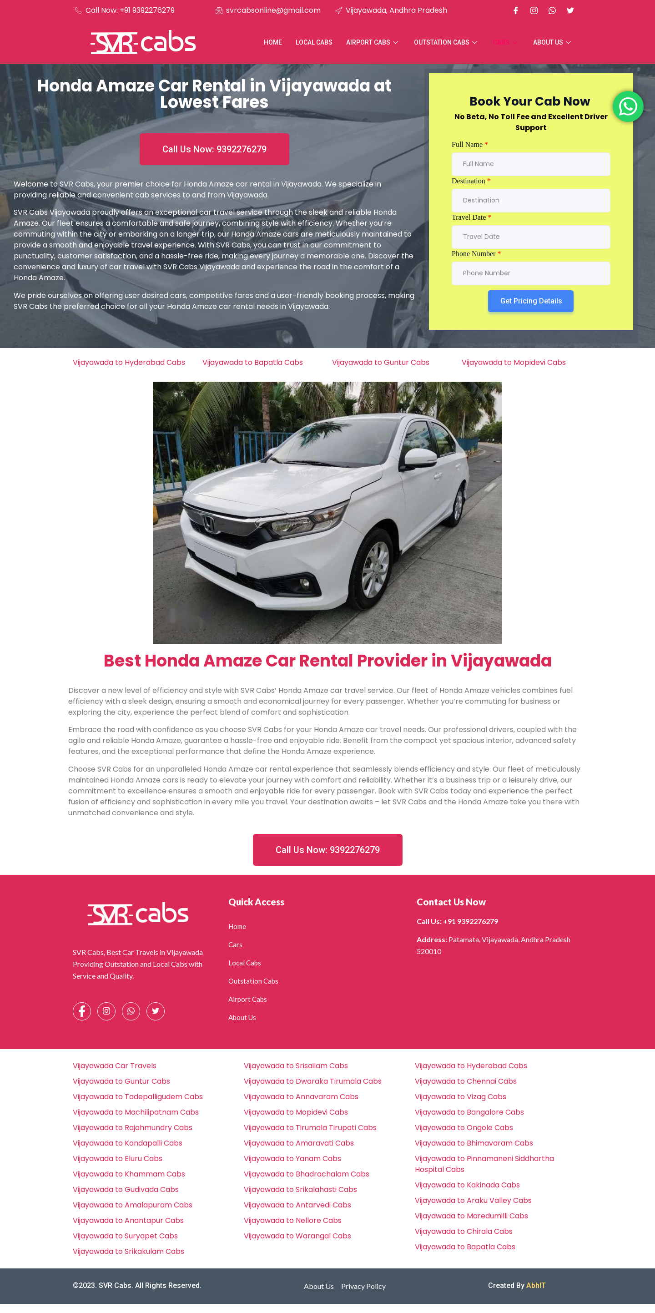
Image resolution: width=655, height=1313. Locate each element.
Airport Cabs (373, 42)
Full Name (470, 144)
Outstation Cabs (446, 42)
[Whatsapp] (552, 10)
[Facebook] (516, 10)
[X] (570, 10)
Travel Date (471, 217)
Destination (471, 181)
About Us (553, 42)
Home (273, 42)
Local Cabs (314, 42)
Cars (506, 42)
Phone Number (476, 254)
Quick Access (256, 901)
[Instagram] (534, 10)
